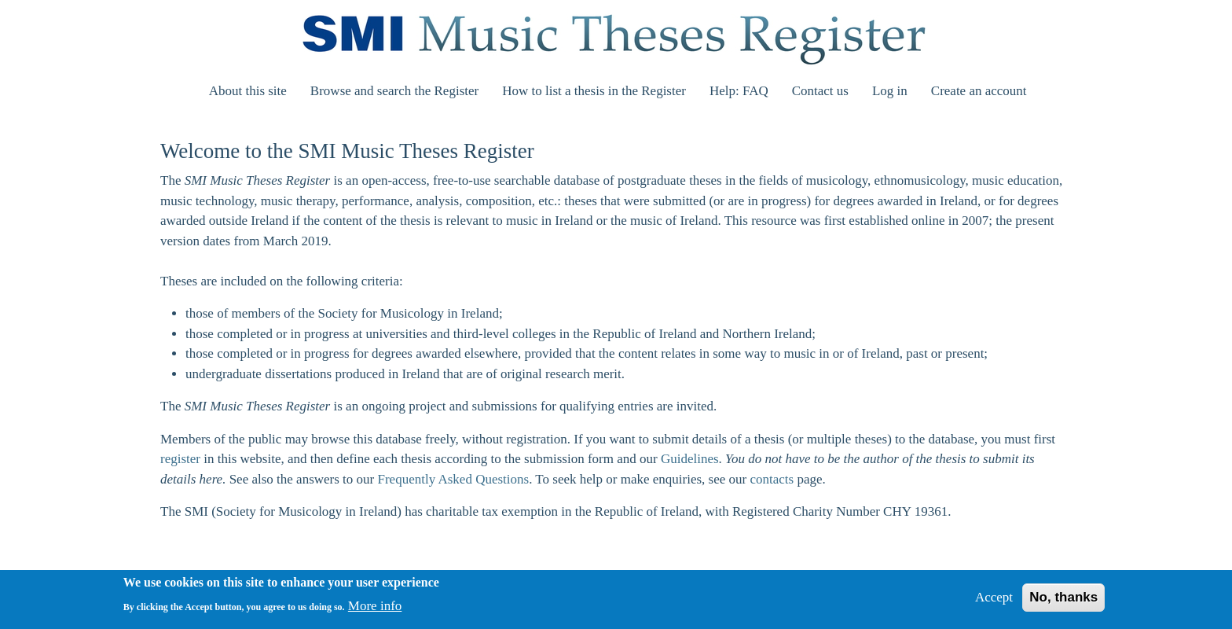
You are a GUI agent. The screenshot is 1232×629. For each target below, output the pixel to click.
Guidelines (690, 458)
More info (375, 610)
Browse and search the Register (394, 90)
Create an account (979, 90)
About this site (248, 90)
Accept (994, 601)
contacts (772, 479)
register (180, 458)
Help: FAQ (739, 90)
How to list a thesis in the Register (594, 90)
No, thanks (1063, 601)
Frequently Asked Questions (454, 479)
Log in (890, 90)
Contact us (820, 90)
